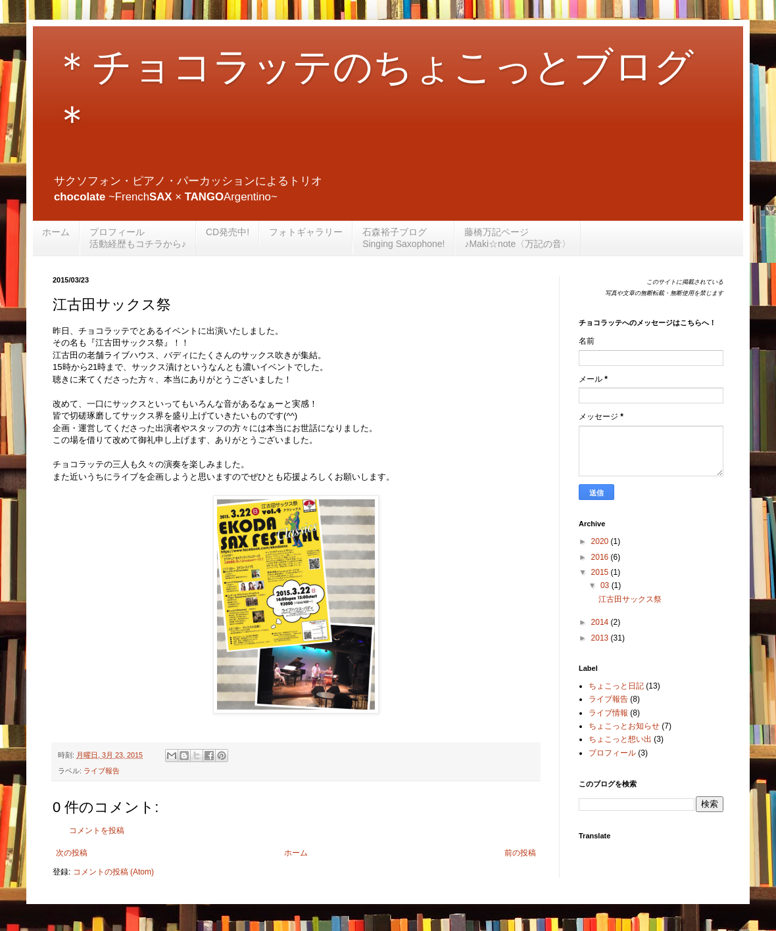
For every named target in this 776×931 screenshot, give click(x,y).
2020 (601, 541)
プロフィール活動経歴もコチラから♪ (137, 238)
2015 (601, 572)
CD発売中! (227, 232)
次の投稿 (71, 852)
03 (606, 585)
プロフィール (612, 753)
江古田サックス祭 (630, 599)
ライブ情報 (608, 712)
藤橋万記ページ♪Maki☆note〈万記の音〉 (517, 238)
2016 (601, 557)
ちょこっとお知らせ (624, 726)
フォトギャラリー (306, 232)
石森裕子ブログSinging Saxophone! (403, 238)
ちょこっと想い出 (620, 739)
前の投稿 (520, 852)
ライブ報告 (102, 771)
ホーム (56, 232)
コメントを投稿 (96, 830)
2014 (601, 622)
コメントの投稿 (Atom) (113, 871)
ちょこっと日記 (616, 686)
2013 (601, 638)
